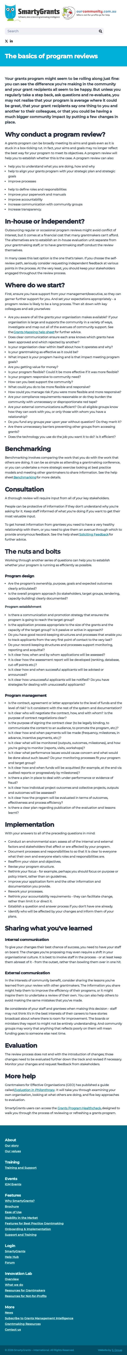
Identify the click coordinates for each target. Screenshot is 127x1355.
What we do (14, 1285)
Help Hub (12, 1257)
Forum (10, 1262)
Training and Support (21, 1168)
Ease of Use (13, 1212)
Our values (13, 1151)
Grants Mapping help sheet (34, 332)
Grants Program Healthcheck (79, 1108)
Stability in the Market (21, 1218)
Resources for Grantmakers (25, 1290)
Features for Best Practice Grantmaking (34, 1223)
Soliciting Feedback (94, 534)
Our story (12, 1145)
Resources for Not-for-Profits (25, 1296)
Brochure (12, 1206)
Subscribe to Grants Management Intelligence (39, 1318)
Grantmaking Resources (23, 1324)
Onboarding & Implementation (28, 1229)
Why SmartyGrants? (20, 1201)
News (9, 1312)
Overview (12, 1279)
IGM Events (13, 1184)
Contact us (13, 1329)
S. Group (117, 1350)
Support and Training (21, 1235)
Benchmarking (25, 477)
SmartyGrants (15, 1251)
